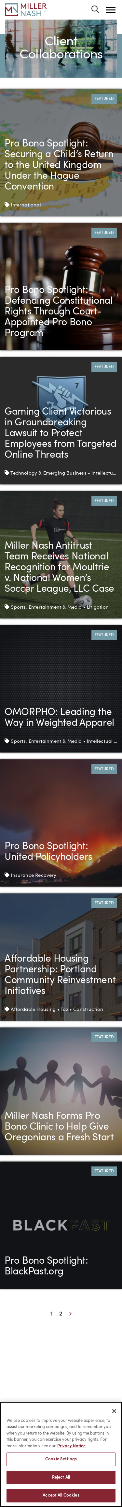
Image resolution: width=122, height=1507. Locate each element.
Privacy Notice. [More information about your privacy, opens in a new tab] (72, 1446)
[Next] (70, 1314)
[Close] (114, 1411)
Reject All (61, 1477)
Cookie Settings (61, 1459)
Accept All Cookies (61, 1496)
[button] (110, 10)
